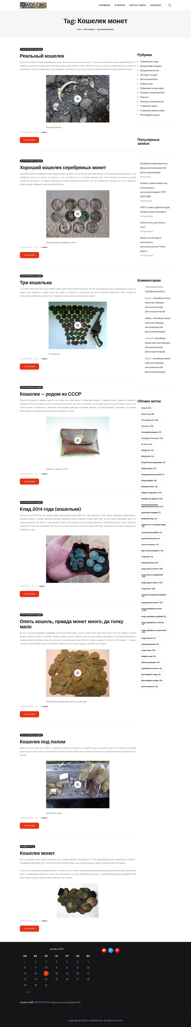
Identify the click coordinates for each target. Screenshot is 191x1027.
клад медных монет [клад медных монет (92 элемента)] (151, 583)
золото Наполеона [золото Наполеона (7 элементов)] (150, 538)
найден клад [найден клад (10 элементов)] (148, 656)
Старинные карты (148, 105)
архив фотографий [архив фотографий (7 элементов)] (150, 513)
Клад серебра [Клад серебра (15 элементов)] (149, 480)
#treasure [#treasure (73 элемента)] (147, 426)
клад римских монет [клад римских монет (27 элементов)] (152, 603)
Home (79, 29)
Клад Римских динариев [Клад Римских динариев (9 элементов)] (153, 462)
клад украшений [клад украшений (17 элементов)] (150, 644)
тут (33, 529)
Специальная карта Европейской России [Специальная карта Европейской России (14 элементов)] (152, 506)
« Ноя (27, 992)
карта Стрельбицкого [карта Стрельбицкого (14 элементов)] (152, 551)
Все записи (89, 29)
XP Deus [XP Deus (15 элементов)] (146, 444)
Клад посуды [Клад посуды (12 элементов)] (148, 468)
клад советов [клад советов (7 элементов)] (148, 638)
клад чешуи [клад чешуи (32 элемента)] (148, 650)
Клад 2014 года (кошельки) (50, 509)
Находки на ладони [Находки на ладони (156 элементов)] (152, 499)
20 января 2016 (26, 359)
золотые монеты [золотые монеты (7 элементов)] (149, 545)
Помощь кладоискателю (152, 101)
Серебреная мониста (155, 291)
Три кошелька (36, 282)
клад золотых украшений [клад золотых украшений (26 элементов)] (152, 576)
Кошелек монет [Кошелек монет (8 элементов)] (149, 487)
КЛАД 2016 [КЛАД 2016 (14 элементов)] (147, 456)
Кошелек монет (37, 853)
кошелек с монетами (46, 632)
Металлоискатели (148, 79)
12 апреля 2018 (26, 132)
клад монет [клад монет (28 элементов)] (148, 589)
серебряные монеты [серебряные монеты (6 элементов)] (151, 668)
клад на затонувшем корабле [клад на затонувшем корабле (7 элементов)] (153, 596)
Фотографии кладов (31, 49)
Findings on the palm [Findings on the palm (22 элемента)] (152, 438)
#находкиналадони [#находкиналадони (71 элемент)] (151, 432)
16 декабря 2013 (26, 818)
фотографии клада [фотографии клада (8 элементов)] (151, 674)
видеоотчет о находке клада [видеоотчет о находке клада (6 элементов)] (153, 525)
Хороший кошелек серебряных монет (63, 167)
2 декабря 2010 (26, 921)
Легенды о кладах (148, 74)
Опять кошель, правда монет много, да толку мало (71, 624)
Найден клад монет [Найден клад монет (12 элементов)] (151, 493)
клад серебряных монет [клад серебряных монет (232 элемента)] (151, 609)
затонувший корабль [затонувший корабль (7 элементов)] (151, 532)
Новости (144, 97)
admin (148, 318)
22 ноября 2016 (26, 247)
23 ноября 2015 (26, 474)
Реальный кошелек (42, 56)
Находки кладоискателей (152, 92)
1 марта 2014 (25, 586)
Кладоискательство (149, 70)
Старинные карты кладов (152, 110)
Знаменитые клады (149, 61)
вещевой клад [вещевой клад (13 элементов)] (149, 519)
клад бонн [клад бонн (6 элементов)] (147, 557)
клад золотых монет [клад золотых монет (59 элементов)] (152, 569)
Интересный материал (151, 65)
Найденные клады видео (152, 88)
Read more (29, 140)
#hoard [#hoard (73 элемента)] (146, 408)
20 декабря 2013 (27, 706)
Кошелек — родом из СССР (50, 394)
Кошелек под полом (42, 742)
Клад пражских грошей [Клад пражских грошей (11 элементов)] (152, 474)
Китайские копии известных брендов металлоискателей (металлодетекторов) (154, 168)
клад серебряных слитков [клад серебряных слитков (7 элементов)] (152, 623)
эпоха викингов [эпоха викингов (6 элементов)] (149, 686)
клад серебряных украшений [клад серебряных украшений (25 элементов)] (153, 631)
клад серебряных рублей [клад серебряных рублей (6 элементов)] (153, 616)
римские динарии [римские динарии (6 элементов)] (150, 662)
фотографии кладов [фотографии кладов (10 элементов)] (152, 680)
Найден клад (27, 847)
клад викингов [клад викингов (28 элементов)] (149, 563)
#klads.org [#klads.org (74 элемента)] (147, 414)
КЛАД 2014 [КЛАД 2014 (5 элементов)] (147, 450)
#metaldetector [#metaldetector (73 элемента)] (149, 420)
